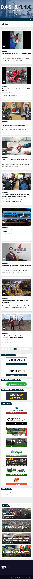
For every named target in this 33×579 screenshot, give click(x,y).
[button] (31, 20)
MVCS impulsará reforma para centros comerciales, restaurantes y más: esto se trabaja (16, 540)
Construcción (4, 192)
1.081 (24, 349)
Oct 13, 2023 (5, 92)
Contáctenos (15, 577)
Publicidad (21, 577)
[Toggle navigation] (16, 20)
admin (11, 92)
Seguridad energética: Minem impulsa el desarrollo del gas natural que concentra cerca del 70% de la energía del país (16, 553)
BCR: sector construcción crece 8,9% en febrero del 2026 (16, 514)
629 (18, 349)
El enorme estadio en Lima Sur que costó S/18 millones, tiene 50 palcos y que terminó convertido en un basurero (16, 527)
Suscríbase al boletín (27, 577)
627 (12, 349)
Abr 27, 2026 (6, 517)
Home (11, 577)
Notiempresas (4, 51)
